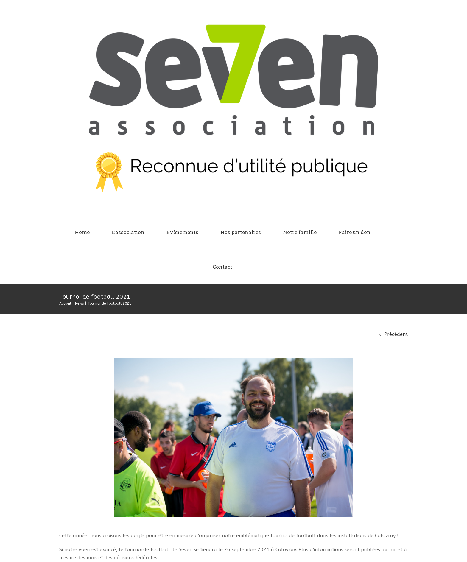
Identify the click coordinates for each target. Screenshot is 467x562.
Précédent (396, 334)
